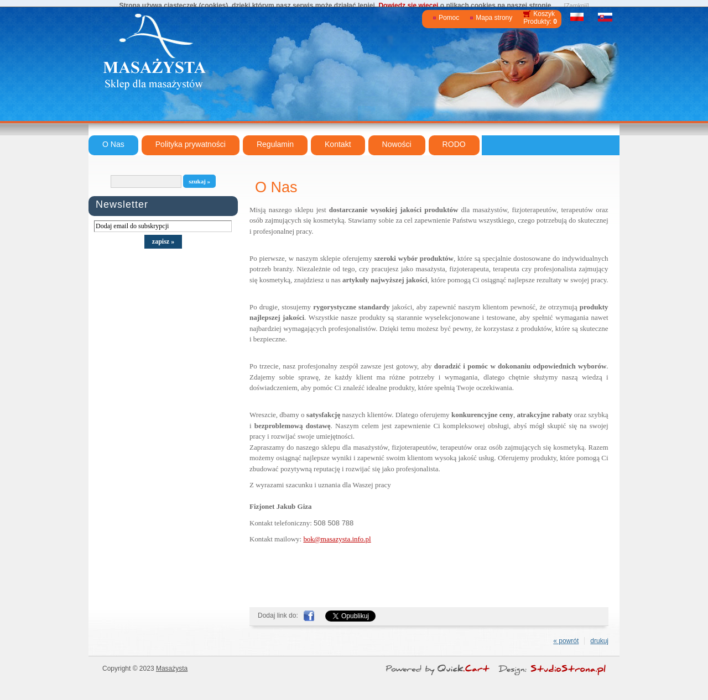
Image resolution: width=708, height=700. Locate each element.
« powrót (566, 641)
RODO (454, 144)
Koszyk (544, 14)
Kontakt (338, 144)
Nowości (397, 144)
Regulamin (275, 144)
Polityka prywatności (190, 144)
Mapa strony (494, 18)
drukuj (599, 641)
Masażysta (172, 668)
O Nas (113, 144)
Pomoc (449, 18)
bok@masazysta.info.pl (337, 539)
